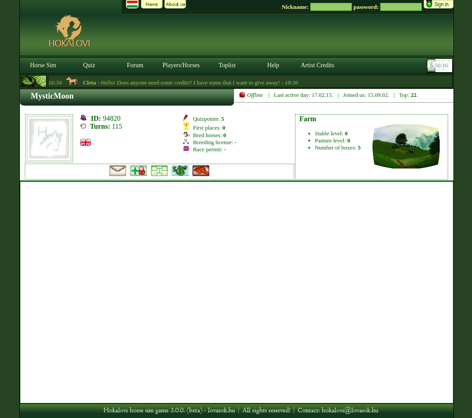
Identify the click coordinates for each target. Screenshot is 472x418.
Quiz (89, 65)
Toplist (227, 65)
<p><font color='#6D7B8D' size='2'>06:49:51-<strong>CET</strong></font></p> (441, 65)
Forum (135, 65)
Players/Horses (181, 65)
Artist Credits (317, 65)
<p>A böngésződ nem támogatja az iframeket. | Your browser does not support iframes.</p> (236, 292)
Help (273, 65)
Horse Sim (43, 65)
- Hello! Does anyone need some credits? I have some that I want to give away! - (193, 82)
